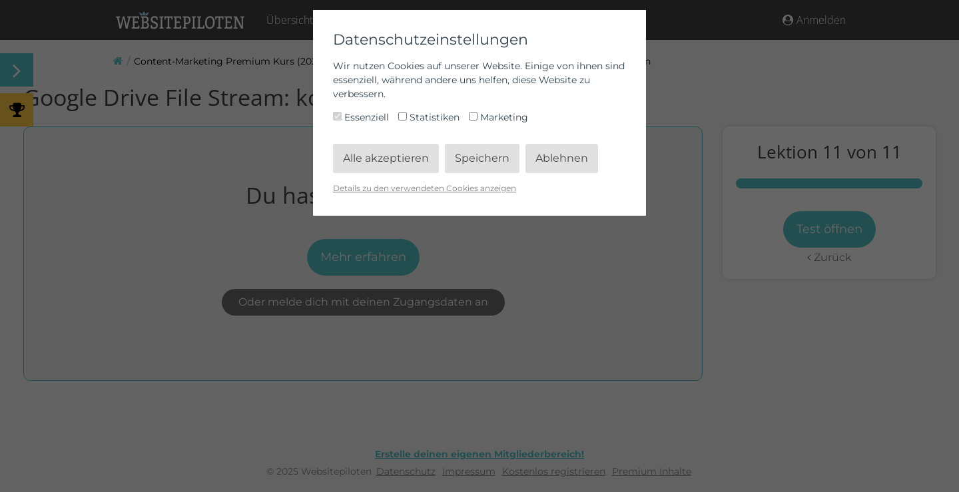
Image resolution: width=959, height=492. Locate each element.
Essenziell (362, 117)
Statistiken (430, 117)
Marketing (498, 117)
